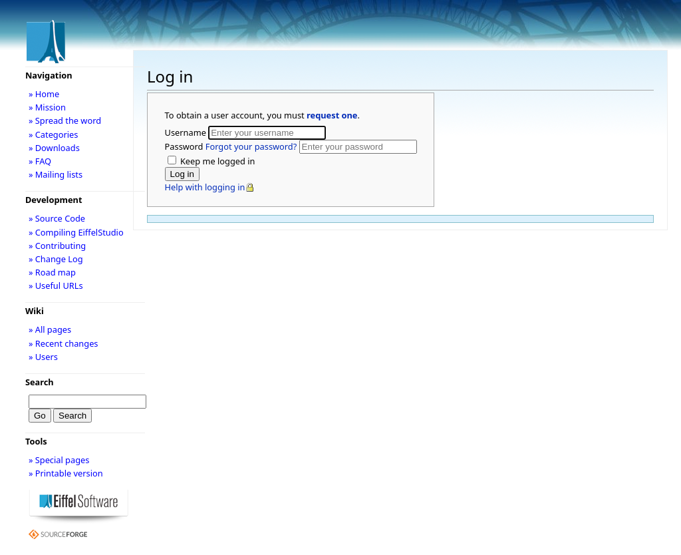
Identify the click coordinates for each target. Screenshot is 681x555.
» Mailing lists (55, 174)
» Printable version (66, 473)
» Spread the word (65, 120)
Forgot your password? (251, 146)
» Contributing (57, 246)
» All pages (50, 329)
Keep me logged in (216, 161)
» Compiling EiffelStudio (76, 232)
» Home (44, 94)
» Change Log (56, 259)
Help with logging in (205, 187)
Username (187, 132)
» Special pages (59, 460)
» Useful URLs (56, 285)
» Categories (53, 134)
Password (232, 146)
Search (39, 382)
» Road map (52, 272)
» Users (43, 357)
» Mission (47, 107)
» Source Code (57, 218)
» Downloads (54, 148)
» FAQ (40, 161)
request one (332, 115)
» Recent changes (63, 343)
